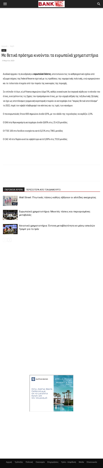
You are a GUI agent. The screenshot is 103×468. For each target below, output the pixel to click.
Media (81, 462)
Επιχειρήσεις (52, 462)
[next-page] (9, 240)
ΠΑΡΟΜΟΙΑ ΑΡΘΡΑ (14, 190)
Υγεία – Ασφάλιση (68, 462)
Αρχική (4, 46)
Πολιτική (29, 462)
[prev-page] (5, 240)
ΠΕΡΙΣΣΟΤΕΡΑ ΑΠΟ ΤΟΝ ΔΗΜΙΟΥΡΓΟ (43, 190)
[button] (5, 4)
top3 (12, 46)
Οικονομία (40, 462)
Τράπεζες (19, 462)
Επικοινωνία (92, 462)
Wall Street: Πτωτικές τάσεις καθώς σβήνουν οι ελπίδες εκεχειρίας (57, 197)
